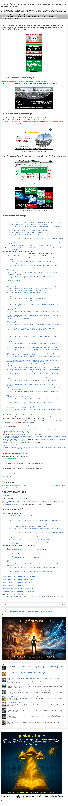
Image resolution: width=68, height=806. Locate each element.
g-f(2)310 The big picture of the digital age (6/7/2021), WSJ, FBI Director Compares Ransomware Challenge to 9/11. (34, 367)
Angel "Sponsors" (20, 16)
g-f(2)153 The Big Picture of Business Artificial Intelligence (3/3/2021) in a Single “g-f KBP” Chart (29, 245)
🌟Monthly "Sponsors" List (10, 18)
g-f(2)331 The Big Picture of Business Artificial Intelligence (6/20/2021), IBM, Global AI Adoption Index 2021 (32, 347)
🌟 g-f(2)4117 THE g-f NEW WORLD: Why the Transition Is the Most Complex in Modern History (28, 611)
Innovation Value (8, 16)
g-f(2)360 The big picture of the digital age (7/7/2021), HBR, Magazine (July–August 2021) (28, 292)
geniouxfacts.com (20, 487)
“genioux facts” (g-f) (15, 14)
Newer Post (5, 604)
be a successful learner (37, 328)
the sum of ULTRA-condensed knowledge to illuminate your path (33, 416)
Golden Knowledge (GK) (42, 429)
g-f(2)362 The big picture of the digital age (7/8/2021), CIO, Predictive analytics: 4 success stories (29, 288)
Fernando (53, 14)
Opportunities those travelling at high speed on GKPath (17, 281)
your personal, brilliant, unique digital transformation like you (30, 434)
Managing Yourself (48, 596)
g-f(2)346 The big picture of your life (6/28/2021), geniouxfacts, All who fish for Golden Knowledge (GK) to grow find (34, 318)
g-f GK (26, 14)
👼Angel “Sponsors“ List (49, 16)
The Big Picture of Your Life (25, 598)
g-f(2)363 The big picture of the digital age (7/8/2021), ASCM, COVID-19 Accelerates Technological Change (32, 286)
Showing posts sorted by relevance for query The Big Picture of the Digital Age (20, 576)
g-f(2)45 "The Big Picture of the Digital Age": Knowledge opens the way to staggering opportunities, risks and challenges (35, 222)
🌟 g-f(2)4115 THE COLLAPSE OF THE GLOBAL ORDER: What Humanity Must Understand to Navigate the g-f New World (35, 715)
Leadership (41, 596)
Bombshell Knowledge (33, 596)
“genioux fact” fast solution (11, 596)
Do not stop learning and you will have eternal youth (16, 444)
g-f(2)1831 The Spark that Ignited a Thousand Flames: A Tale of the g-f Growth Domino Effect (29, 696)
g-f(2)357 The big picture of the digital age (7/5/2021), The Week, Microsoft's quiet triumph (28, 298)
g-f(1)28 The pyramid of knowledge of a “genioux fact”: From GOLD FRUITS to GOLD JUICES (28, 230)
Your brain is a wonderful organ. (37, 444)
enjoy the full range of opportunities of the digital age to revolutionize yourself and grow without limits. (31, 329)
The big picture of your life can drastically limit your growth (21, 332)
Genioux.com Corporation (31, 487)
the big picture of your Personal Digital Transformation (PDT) (26, 425)
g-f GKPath (45, 14)
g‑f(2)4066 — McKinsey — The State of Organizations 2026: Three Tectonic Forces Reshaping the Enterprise (32, 709)
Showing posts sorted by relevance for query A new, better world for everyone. (20, 591)
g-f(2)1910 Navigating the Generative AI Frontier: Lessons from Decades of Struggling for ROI (28, 690)
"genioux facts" (18, 501)
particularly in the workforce (27, 422)
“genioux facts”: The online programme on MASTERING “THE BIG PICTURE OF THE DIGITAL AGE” (24, 485)
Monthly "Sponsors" (33, 16)
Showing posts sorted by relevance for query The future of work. (17, 585)
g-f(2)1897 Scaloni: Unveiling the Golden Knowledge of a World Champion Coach (26, 672)
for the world (26, 432)
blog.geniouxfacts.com (10, 487)
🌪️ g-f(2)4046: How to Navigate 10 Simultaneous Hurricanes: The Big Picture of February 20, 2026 (30, 721)
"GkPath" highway (23, 596)
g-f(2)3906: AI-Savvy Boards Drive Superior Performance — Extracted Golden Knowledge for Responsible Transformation (35, 666)
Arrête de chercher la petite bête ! (25, 428)
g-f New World (35, 14)
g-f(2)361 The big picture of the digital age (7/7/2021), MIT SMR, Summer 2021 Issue (27, 290)
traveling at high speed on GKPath (36, 284)
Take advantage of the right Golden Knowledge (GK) (19, 328)
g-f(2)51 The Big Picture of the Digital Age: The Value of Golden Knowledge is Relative (27, 232)
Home (5, 14)
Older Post (63, 604)
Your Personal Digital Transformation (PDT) (17, 334)
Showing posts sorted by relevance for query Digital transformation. (18, 579)
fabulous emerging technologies (50, 420)
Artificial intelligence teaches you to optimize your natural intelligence (20, 447)
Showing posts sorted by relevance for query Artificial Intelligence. (17, 582)
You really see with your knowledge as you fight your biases (18, 442)
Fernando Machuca (6, 476)
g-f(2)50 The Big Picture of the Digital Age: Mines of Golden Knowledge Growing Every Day (28, 224)
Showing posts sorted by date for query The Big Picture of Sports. (17, 588)
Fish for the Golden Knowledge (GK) (12, 439)
